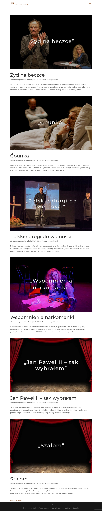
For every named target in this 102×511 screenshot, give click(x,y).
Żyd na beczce (27, 75)
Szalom (19, 479)
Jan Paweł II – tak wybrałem (43, 398)
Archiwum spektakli (50, 80)
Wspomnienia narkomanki (42, 317)
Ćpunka (19, 156)
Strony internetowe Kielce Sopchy (64, 508)
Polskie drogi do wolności (40, 236)
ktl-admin (28, 80)
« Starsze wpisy (16, 501)
